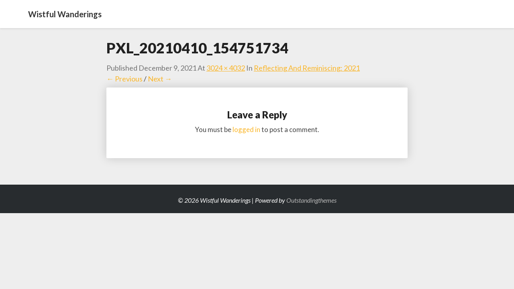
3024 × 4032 (225, 67)
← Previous (124, 78)
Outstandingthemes (311, 200)
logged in (246, 129)
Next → (160, 78)
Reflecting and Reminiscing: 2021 (307, 67)
